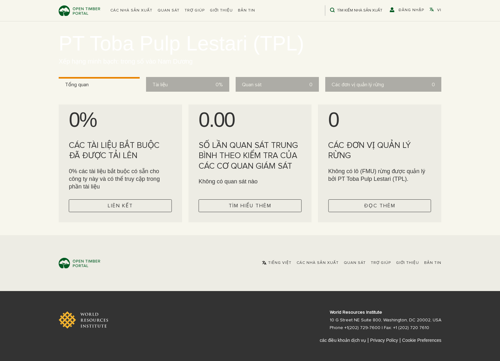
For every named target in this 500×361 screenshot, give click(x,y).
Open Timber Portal (79, 10)
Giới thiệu (221, 10)
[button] (131, 10)
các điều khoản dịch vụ (343, 340)
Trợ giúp (195, 10)
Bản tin (246, 10)
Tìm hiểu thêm (250, 205)
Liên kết (120, 205)
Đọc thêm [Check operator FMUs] (379, 205)
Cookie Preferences (421, 340)
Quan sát (169, 10)
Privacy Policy (384, 340)
